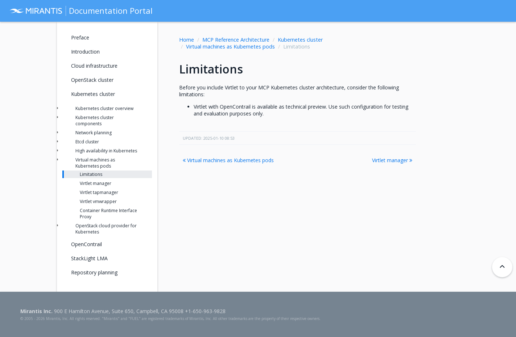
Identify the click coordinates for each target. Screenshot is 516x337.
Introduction (85, 51)
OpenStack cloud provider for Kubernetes (106, 229)
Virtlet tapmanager (99, 192)
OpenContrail (86, 244)
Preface (80, 37)
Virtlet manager (392, 160)
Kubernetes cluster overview (104, 108)
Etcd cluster (87, 142)
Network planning (93, 133)
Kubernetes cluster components (94, 120)
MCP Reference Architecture (235, 39)
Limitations (91, 174)
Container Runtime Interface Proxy (108, 213)
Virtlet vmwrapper (98, 201)
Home (186, 39)
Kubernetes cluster (300, 39)
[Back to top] (502, 267)
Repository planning (94, 272)
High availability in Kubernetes (106, 151)
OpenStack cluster (92, 79)
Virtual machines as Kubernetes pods (230, 46)
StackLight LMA (89, 258)
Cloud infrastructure (94, 65)
